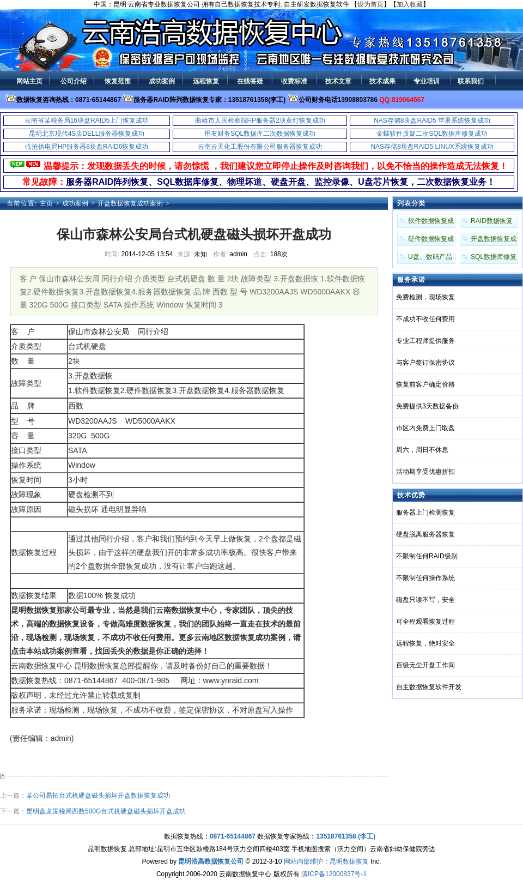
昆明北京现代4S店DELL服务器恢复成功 (87, 133)
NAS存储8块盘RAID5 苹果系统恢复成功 (432, 120)
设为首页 (370, 4)
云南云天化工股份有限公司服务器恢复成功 (260, 146)
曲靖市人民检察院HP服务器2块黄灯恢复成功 (260, 120)
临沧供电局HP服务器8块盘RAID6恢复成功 (87, 146)
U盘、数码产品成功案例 (430, 258)
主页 (46, 203)
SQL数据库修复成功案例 (493, 258)
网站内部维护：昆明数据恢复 (326, 861)
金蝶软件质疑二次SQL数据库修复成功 (432, 133)
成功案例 (75, 203)
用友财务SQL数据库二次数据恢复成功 (259, 133)
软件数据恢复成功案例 (431, 222)
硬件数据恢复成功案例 (431, 240)
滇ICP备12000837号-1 (334, 874)
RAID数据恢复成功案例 (492, 222)
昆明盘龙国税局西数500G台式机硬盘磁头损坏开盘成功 (106, 811)
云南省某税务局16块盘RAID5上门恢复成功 (87, 120)
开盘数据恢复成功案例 (130, 203)
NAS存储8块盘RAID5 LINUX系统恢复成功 (431, 146)
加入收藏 (410, 4)
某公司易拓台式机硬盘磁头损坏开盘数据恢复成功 (98, 795)
